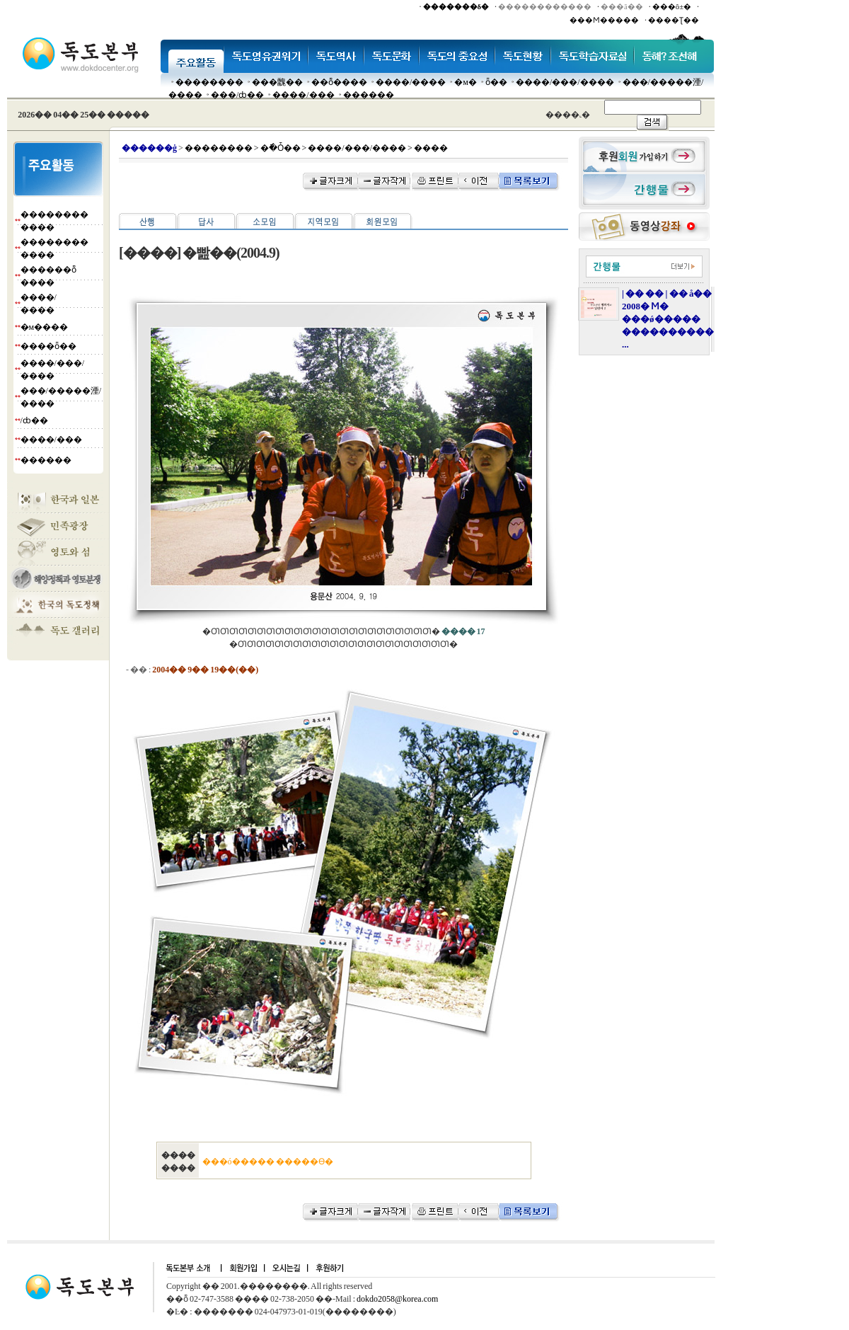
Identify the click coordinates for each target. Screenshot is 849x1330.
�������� (209, 82)
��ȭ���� (339, 82)
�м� (465, 82)
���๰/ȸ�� (237, 95)
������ (368, 95)
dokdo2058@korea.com (397, 1299)
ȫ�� (496, 82)
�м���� (45, 327)
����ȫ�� (48, 346)
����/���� (411, 82)
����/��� (303, 95)
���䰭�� (277, 82)
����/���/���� (565, 82)
